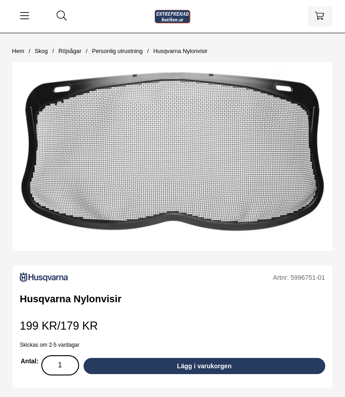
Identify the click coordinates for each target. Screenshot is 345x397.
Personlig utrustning (117, 51)
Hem (18, 51)
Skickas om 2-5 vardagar (50, 345)
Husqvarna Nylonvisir (180, 51)
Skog (41, 51)
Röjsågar (69, 51)
